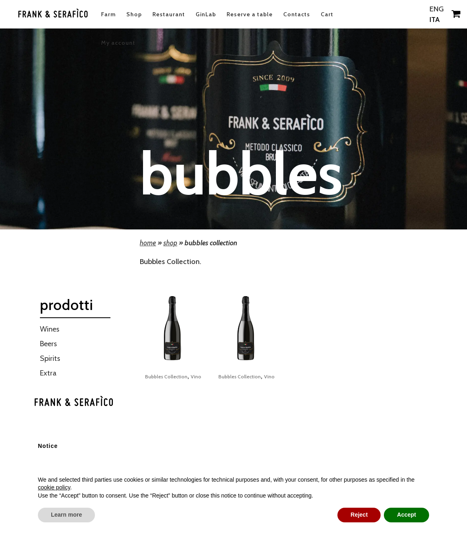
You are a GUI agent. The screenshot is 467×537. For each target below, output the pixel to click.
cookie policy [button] (54, 487)
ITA (432, 19)
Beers (48, 343)
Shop (170, 243)
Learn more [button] (66, 514)
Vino (196, 376)
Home (148, 243)
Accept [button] (406, 514)
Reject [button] (359, 514)
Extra (48, 373)
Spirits (50, 358)
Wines (49, 329)
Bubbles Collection (166, 376)
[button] (425, 402)
